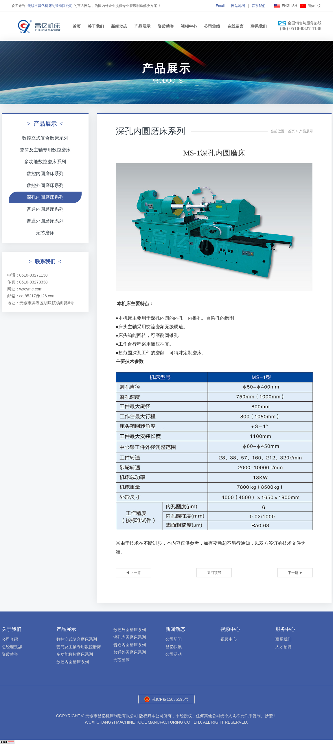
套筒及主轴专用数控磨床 (45, 149)
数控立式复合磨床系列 (45, 138)
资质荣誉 (166, 26)
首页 (77, 26)
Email (220, 6)
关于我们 (96, 26)
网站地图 (238, 6)
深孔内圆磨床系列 (45, 197)
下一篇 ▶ (295, 573)
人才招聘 (283, 646)
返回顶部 (214, 573)
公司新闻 (173, 639)
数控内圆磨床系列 (45, 173)
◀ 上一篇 (133, 573)
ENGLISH (289, 6)
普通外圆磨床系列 (45, 220)
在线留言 (235, 26)
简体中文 (314, 6)
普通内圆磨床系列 (45, 209)
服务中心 (285, 629)
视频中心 (189, 26)
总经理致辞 (12, 646)
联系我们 (259, 6)
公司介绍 (10, 639)
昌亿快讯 (173, 646)
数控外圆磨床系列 (45, 185)
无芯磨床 (45, 232)
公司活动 (173, 654)
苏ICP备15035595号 (170, 699)
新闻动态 (119, 26)
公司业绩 (212, 26)
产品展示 (142, 26)
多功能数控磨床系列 (45, 161)
